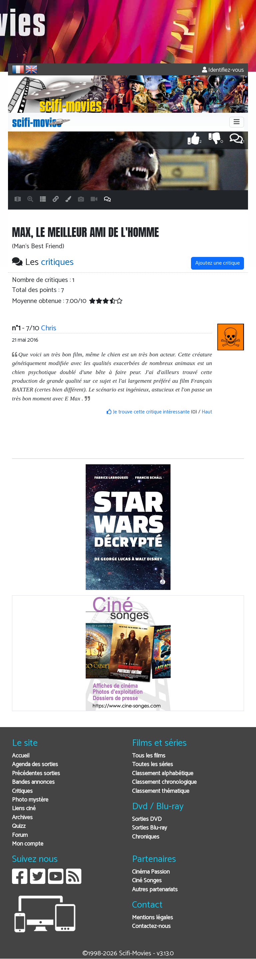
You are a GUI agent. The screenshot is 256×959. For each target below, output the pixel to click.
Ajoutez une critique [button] (217, 263)
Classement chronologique (164, 782)
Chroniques (145, 837)
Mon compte (27, 844)
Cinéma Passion (151, 872)
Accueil (20, 756)
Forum (20, 835)
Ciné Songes (147, 881)
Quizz (19, 826)
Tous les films (148, 756)
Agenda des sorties (35, 764)
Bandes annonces (33, 782)
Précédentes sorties (36, 773)
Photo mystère (30, 800)
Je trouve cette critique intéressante (148, 412)
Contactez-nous (151, 926)
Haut (207, 412)
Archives (22, 818)
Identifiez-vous (223, 70)
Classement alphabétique (162, 773)
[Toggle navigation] (236, 122)
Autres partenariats (155, 890)
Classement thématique (160, 791)
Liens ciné (24, 809)
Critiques (22, 791)
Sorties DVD (147, 819)
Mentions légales (152, 918)
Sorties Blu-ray (149, 828)
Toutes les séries (152, 764)
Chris (48, 328)
